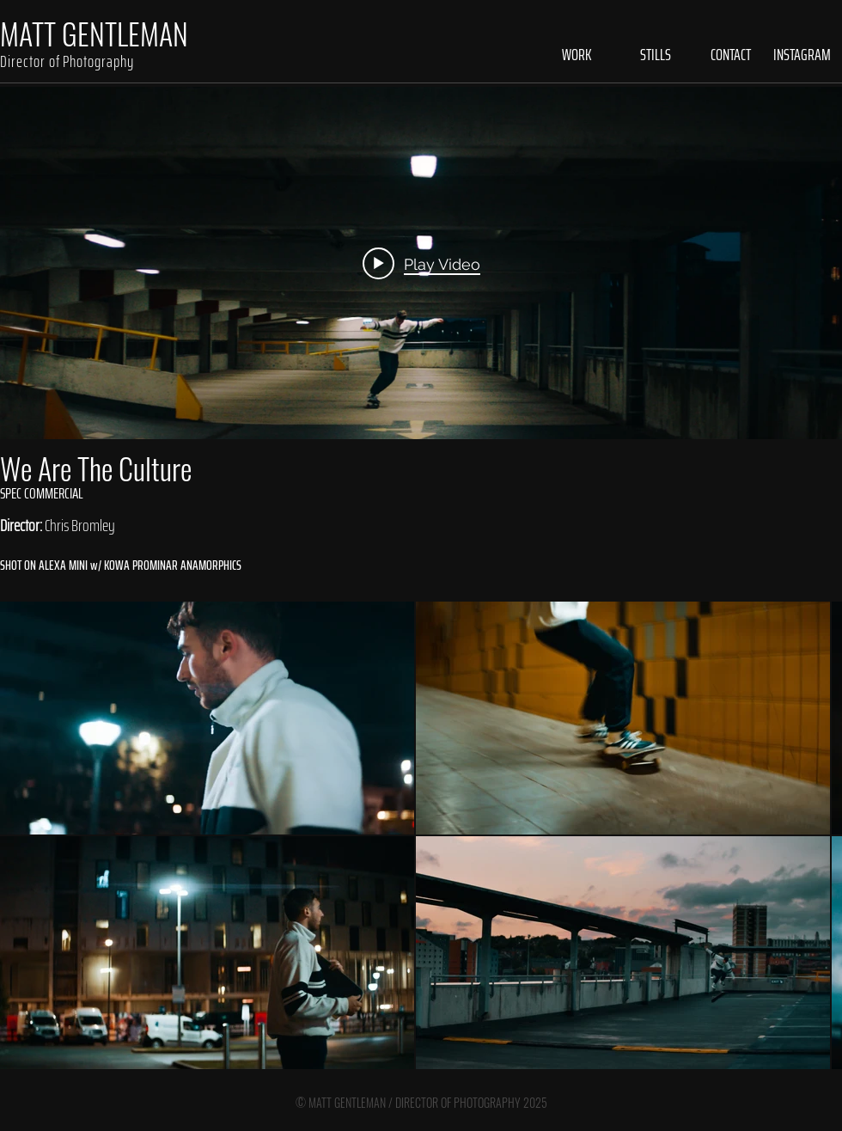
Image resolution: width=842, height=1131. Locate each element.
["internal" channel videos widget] (421, 263)
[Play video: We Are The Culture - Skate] (421, 263)
